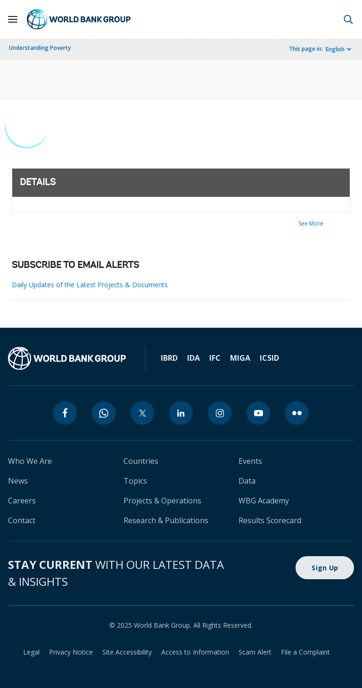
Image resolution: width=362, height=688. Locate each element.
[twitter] (142, 413)
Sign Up (325, 567)
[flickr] (297, 413)
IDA (193, 358)
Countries (140, 461)
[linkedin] (181, 413)
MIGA (240, 358)
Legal (31, 652)
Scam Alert (255, 652)
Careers (22, 500)
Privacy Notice (71, 652)
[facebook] (65, 413)
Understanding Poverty (40, 48)
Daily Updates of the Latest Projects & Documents (90, 284)
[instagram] (219, 413)
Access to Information (195, 652)
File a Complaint (305, 652)
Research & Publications (165, 520)
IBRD (169, 358)
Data (247, 481)
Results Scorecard (270, 520)
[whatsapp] (103, 413)
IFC (215, 358)
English (335, 49)
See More (310, 223)
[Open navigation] (12, 19)
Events (250, 461)
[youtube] (258, 413)
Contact (21, 520)
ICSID (269, 358)
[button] (348, 19)
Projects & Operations (162, 500)
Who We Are (30, 461)
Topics (135, 481)
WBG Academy (264, 500)
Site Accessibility (127, 652)
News (18, 481)
